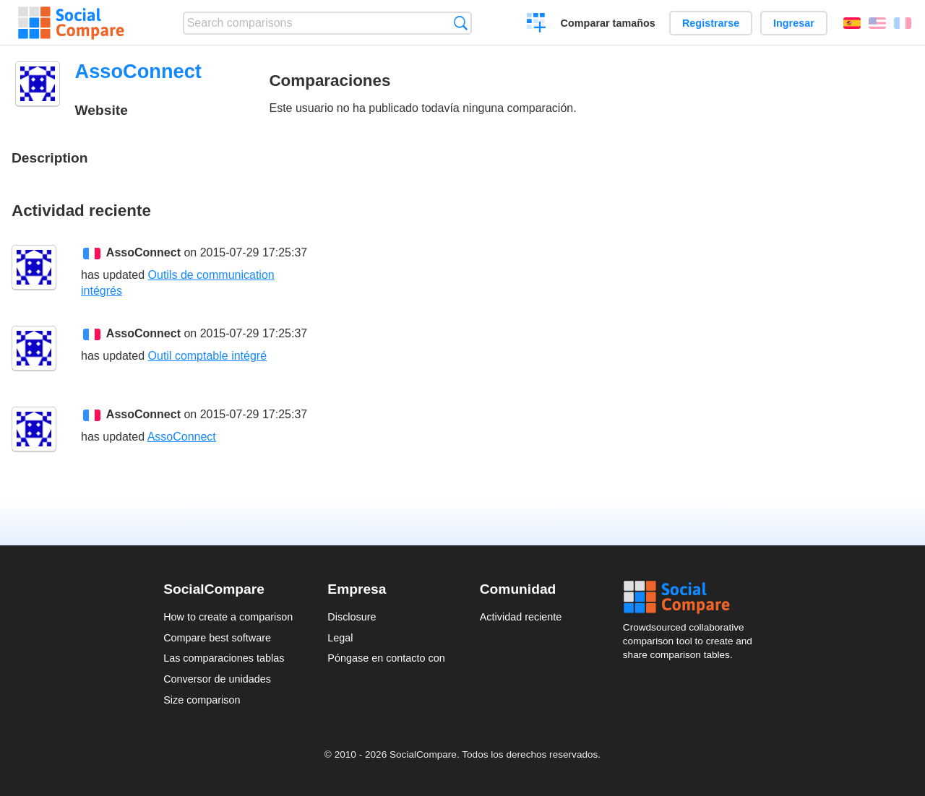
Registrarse (710, 23)
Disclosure (351, 617)
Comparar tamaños (608, 23)
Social (692, 597)
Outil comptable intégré (207, 356)
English (877, 23)
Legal (340, 638)
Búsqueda (461, 23)
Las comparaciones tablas (223, 658)
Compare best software (217, 638)
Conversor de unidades (217, 679)
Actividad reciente (521, 617)
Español (852, 23)
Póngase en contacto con (385, 658)
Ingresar (793, 23)
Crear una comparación (536, 25)
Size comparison (201, 700)
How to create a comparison (228, 617)
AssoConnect (143, 252)
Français (902, 23)
